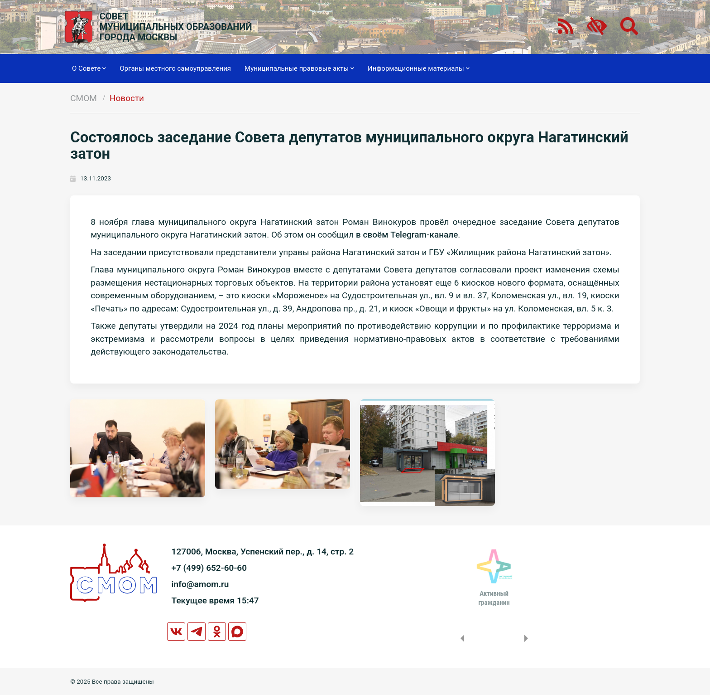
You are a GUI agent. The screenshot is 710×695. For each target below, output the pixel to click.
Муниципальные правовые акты (299, 68)
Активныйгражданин (493, 598)
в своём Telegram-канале (407, 234)
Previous (460, 638)
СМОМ (83, 98)
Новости (127, 98)
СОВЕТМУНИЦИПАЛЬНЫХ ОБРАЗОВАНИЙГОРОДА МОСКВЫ (176, 27)
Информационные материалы (419, 68)
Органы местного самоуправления (175, 68)
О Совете (89, 68)
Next (528, 638)
